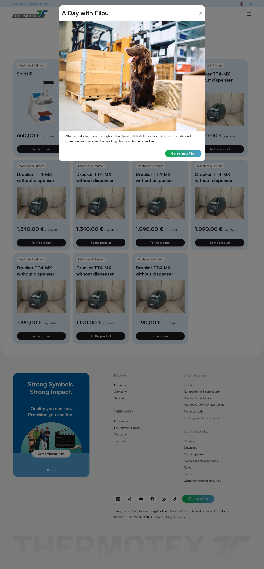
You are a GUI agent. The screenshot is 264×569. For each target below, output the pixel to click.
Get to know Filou (183, 147)
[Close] (201, 7)
